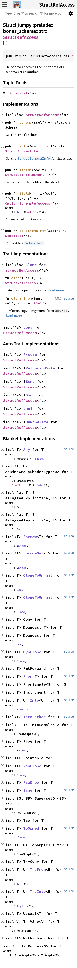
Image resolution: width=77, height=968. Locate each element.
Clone (31, 264)
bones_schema (19, 31)
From (27, 676)
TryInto (38, 891)
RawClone (32, 765)
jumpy (24, 25)
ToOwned (31, 828)
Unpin (29, 408)
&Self (39, 303)
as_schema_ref (33, 231)
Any (26, 449)
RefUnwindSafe (40, 368)
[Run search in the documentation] (34, 13)
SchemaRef (18, 93)
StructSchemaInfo (21, 151)
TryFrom (38, 869)
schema (26, 122)
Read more (56, 290)
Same (27, 790)
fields (26, 170)
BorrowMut (33, 553)
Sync (30, 395)
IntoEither (34, 716)
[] (5, 43)
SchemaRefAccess (35, 203)
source (69, 298)
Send (30, 381)
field (25, 193)
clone (16, 278)
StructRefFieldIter (23, 175)
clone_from (21, 298)
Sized (39, 459)
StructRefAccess (57, 5)
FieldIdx (31, 212)
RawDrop (31, 782)
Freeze (30, 354)
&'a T (16, 485)
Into (20, 212)
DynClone (32, 651)
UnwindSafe (37, 422)
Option (11, 203)
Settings (70, 13)
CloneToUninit (38, 575)
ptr (41, 31)
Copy (27, 327)
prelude (42, 25)
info (24, 146)
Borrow (30, 536)
